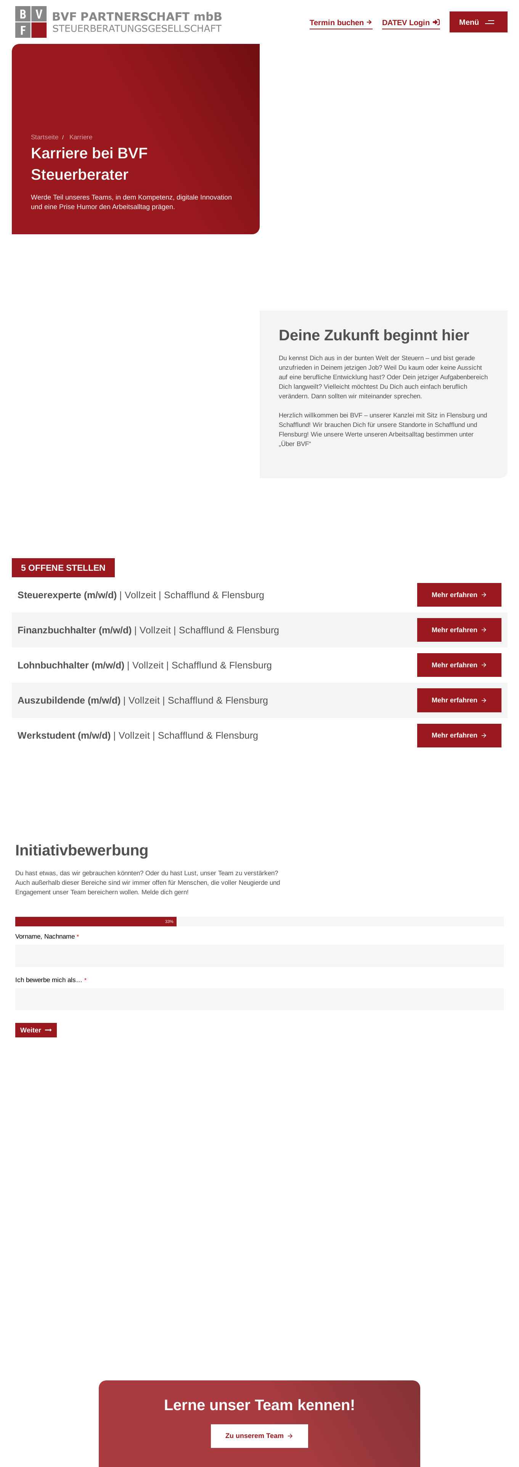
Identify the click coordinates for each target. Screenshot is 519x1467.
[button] (479, 21)
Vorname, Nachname (47, 936)
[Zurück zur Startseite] (118, 21)
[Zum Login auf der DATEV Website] (411, 23)
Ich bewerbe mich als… (51, 980)
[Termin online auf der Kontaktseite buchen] (341, 23)
